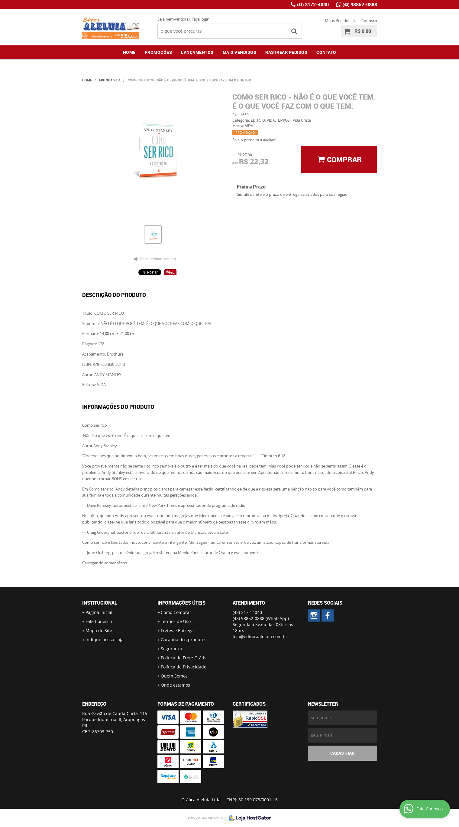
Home (129, 52)
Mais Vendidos (240, 52)
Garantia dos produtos (183, 639)
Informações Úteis (181, 602)
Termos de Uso (176, 621)
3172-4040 (313, 4)
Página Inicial (99, 612)
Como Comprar (176, 612)
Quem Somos (174, 676)
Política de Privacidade (183, 667)
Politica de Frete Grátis (183, 658)
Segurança (171, 648)
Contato (326, 52)
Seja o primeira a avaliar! (254, 140)
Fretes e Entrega (177, 630)
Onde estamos (175, 685)
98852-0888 (360, 4)
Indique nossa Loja (105, 639)
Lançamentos (197, 52)
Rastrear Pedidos (286, 52)
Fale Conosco (365, 20)
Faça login (200, 19)
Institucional (99, 602)
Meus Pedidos (337, 20)
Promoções (158, 52)
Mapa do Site (99, 630)
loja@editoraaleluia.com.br (260, 636)
